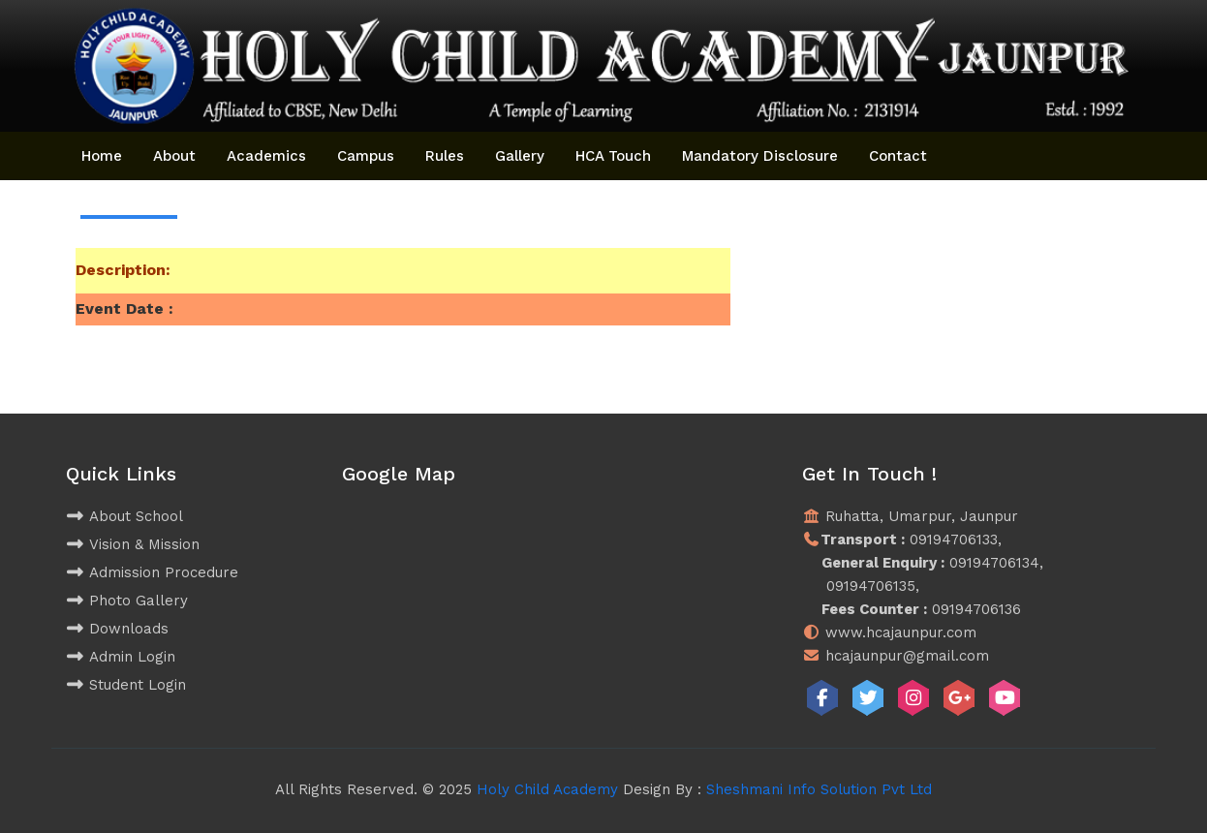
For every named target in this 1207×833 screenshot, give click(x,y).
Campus (365, 156)
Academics (266, 156)
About (174, 156)
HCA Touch (613, 156)
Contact (898, 156)
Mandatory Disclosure (760, 156)
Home (101, 156)
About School (124, 516)
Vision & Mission (133, 544)
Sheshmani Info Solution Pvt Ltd (819, 789)
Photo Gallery (127, 600)
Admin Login (120, 656)
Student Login (126, 685)
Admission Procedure (152, 572)
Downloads (117, 628)
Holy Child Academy (547, 789)
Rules (444, 156)
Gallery (519, 156)
